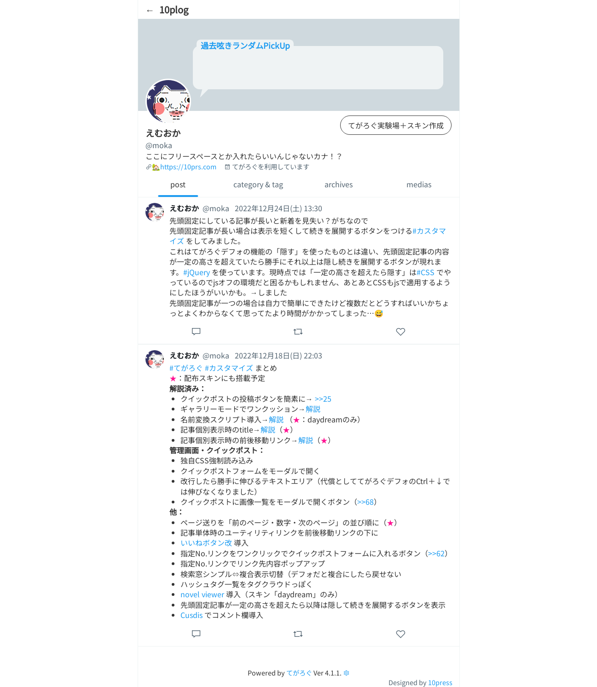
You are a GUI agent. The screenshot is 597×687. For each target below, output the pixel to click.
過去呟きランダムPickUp (245, 45)
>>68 (365, 501)
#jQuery (196, 271)
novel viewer (202, 594)
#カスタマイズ (229, 367)
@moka (158, 144)
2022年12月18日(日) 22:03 (278, 355)
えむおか (184, 208)
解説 (313, 408)
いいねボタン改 (206, 542)
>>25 (323, 398)
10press (440, 682)
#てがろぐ (186, 367)
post (177, 184)
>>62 (436, 553)
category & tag (258, 184)
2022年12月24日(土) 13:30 (278, 208)
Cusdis (191, 614)
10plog (173, 9)
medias (418, 184)
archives (339, 184)
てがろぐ (299, 672)
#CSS (426, 271)
